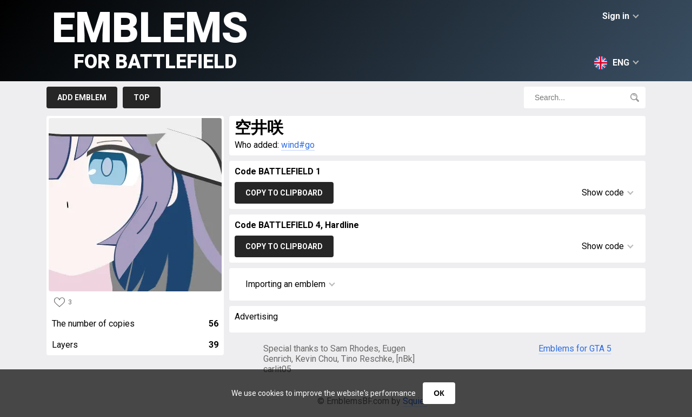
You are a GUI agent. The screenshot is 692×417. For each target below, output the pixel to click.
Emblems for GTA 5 (574, 348)
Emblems (150, 38)
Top (142, 97)
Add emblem (82, 97)
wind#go (298, 145)
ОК (439, 393)
